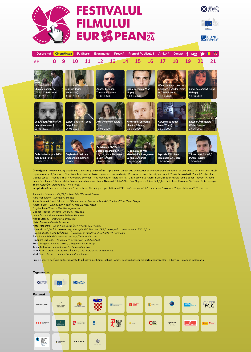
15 (138, 61)
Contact (178, 54)
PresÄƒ (119, 54)
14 (125, 61)
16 (150, 61)
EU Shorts (82, 54)
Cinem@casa (63, 54)
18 (175, 61)
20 (200, 61)
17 (163, 61)
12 (100, 61)
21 (213, 61)
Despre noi (43, 54)
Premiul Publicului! (141, 54)
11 (87, 61)
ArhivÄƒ (163, 54)
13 (112, 61)
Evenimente (101, 54)
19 (188, 61)
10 (75, 61)
